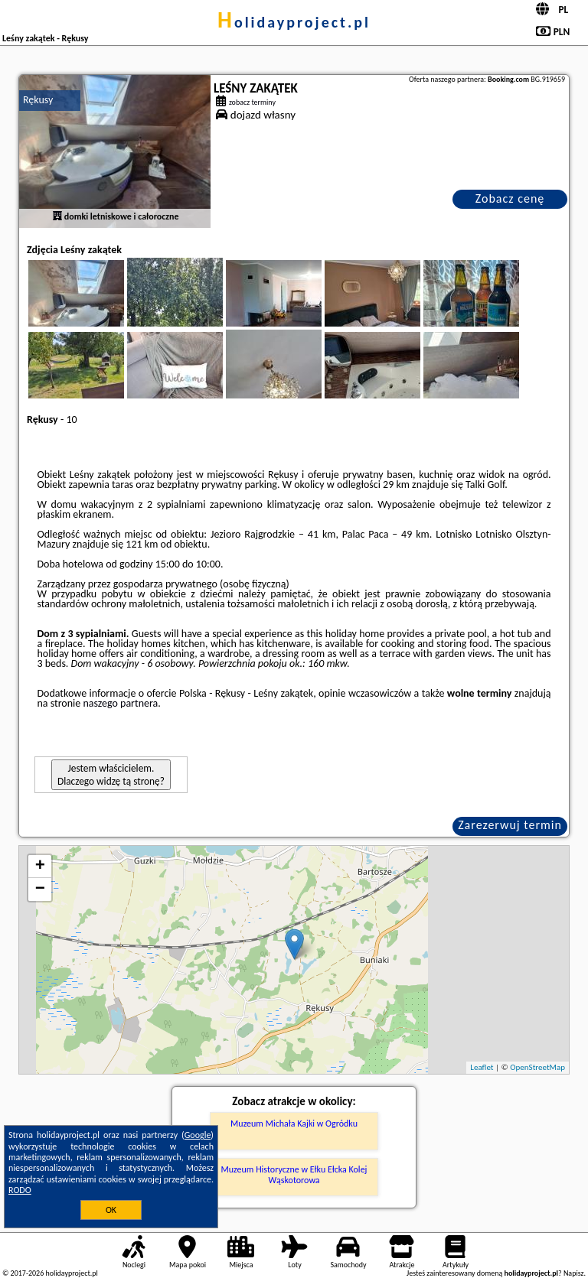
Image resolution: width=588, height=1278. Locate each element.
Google (198, 1135)
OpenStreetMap (537, 1067)
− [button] (40, 889)
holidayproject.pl (294, 22)
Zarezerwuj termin (510, 825)
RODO (19, 1190)
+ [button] (40, 866)
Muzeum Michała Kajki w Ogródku (294, 1123)
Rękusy (38, 99)
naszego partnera (120, 703)
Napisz (574, 1273)
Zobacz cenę (510, 198)
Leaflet (481, 1067)
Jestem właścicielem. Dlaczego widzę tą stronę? (111, 775)
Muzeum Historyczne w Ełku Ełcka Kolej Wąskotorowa (294, 1174)
